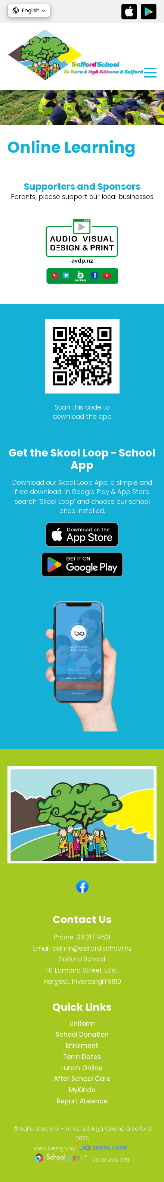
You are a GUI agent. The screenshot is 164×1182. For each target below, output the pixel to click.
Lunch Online (82, 1068)
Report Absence (82, 1101)
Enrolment (82, 1045)
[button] (29, 10)
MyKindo (82, 1089)
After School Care (82, 1078)
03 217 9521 (94, 937)
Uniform (82, 1023)
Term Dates (82, 1056)
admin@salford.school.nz (92, 948)
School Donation (82, 1034)
